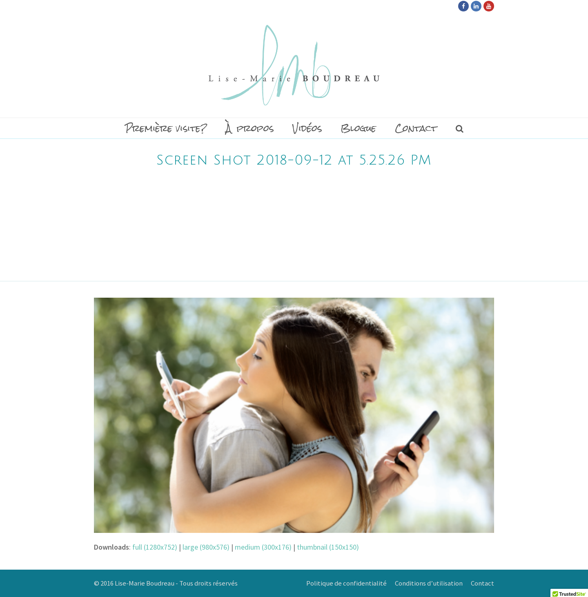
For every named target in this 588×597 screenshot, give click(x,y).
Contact (482, 583)
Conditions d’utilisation (429, 583)
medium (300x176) (263, 547)
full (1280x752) (154, 547)
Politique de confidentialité (346, 583)
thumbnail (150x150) (328, 547)
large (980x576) (206, 547)
